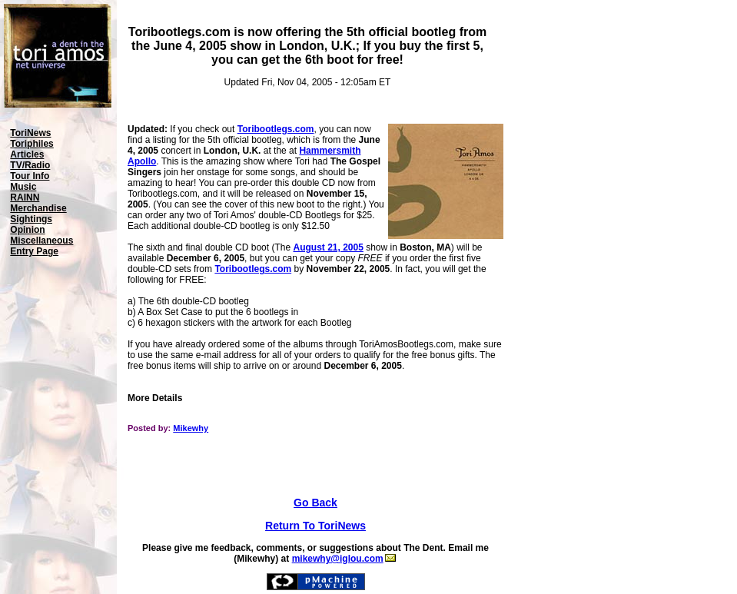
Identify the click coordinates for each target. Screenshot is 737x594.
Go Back (315, 502)
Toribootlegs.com (275, 129)
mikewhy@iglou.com (344, 558)
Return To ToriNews (315, 525)
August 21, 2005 (328, 247)
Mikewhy (190, 428)
